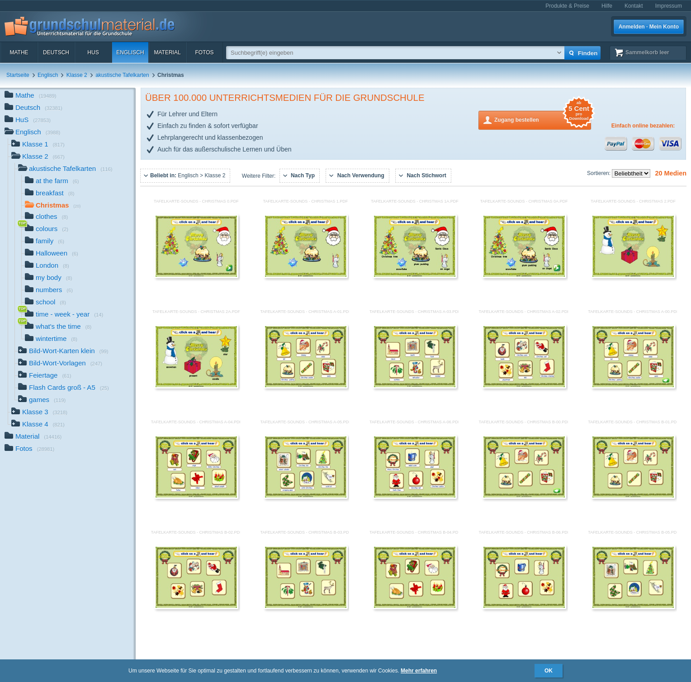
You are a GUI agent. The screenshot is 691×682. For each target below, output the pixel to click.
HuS (93, 52)
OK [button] (548, 671)
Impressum (668, 6)
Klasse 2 (76, 75)
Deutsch (56, 52)
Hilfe (606, 6)
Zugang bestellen (542, 119)
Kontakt (634, 6)
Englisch (130, 52)
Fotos (204, 52)
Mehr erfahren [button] (419, 671)
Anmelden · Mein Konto (649, 27)
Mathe (18, 52)
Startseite (17, 75)
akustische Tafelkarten (122, 75)
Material (167, 52)
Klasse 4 (38, 425)
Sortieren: (599, 173)
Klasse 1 (38, 145)
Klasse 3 (39, 412)
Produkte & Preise (567, 6)
